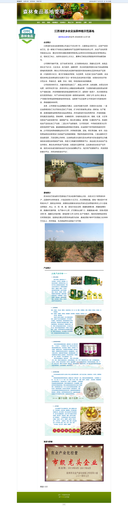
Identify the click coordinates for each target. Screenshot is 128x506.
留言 (90, 22)
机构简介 (63, 22)
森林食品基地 (63, 37)
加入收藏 (107, 1)
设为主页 (99, 1)
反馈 (64, 504)
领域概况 (55, 22)
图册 (48, 22)
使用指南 (32, 1)
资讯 (43, 22)
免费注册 (26, 1)
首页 (38, 22)
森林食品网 (92, 1)
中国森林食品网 (66, 495)
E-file (62, 497)
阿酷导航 (39, 1)
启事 (85, 22)
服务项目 (78, 22)
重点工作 (71, 22)
